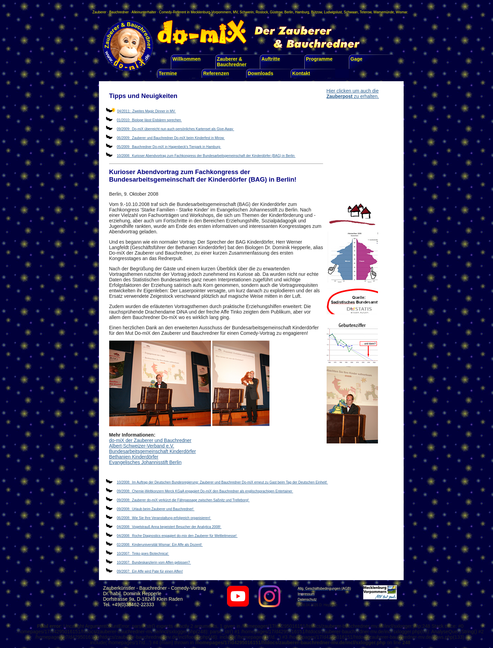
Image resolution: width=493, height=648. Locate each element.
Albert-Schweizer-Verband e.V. (141, 446)
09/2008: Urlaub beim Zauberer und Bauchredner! (155, 509)
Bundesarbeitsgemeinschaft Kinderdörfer (152, 451)
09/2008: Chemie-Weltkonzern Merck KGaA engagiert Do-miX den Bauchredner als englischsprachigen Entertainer (205, 491)
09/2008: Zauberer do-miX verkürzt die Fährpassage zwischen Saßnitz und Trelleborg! (183, 500)
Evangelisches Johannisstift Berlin (145, 462)
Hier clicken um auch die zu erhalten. (353, 93)
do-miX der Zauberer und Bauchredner (150, 440)
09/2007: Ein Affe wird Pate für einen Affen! (150, 571)
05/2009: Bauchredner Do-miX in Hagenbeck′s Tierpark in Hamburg (169, 147)
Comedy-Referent (172, 12)
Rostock (262, 12)
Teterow (365, 12)
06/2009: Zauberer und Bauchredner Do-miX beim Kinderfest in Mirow (171, 138)
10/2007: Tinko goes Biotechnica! (143, 553)
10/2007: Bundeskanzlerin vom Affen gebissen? (154, 562)
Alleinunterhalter (143, 12)
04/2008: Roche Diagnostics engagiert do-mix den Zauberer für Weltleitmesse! (177, 536)
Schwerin (247, 12)
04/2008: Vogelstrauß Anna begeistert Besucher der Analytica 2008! (169, 527)
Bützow (316, 12)
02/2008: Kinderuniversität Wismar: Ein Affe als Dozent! (160, 545)
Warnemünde (384, 12)
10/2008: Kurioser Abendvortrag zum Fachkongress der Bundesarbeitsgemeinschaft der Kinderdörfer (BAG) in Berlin (206, 156)
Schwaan (351, 12)
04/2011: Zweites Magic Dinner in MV (146, 111)
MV (235, 12)
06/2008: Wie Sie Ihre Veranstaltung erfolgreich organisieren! (164, 518)
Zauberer (99, 12)
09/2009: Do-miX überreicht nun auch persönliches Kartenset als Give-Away (175, 129)
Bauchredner (119, 12)
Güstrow (276, 12)
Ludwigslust (333, 12)
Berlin (289, 12)
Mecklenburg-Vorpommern (211, 12)
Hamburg (302, 12)
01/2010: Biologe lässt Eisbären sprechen (149, 120)
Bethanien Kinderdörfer (134, 457)
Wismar (401, 12)
